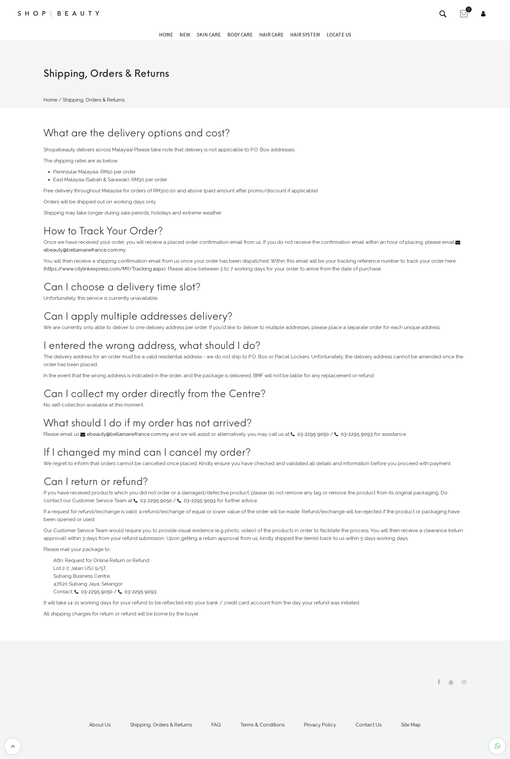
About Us (100, 725)
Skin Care (209, 34)
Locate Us (339, 34)
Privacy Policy (320, 725)
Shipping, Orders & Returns (161, 725)
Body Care (240, 34)
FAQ (216, 725)
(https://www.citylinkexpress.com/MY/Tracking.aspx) (105, 269)
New (185, 34)
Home (166, 34)
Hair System (305, 34)
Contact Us (369, 725)
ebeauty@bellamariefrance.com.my (128, 434)
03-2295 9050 (313, 434)
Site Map (411, 725)
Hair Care (271, 34)
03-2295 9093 (357, 434)
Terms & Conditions (262, 725)
